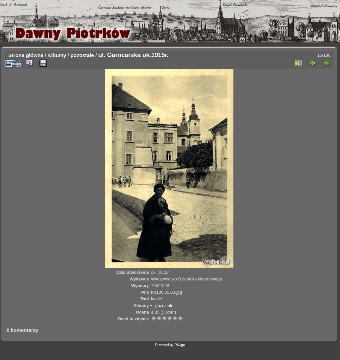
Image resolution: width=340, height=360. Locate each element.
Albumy (56, 55)
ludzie (156, 298)
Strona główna (25, 55)
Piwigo (180, 345)
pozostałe (82, 55)
